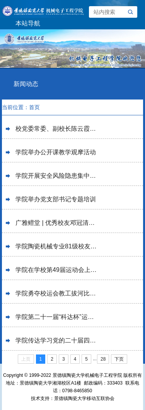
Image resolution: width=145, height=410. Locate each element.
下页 (119, 359)
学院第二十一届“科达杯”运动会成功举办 (57, 317)
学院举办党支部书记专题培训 (55, 199)
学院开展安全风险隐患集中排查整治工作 (57, 175)
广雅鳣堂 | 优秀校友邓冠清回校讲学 (57, 222)
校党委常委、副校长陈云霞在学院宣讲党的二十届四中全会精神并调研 (57, 128)
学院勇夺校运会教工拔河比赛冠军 (57, 293)
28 (103, 359)
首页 (34, 107)
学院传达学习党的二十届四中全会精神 (57, 340)
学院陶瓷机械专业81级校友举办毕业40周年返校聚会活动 (57, 246)
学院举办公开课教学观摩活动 (55, 152)
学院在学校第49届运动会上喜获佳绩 (57, 270)
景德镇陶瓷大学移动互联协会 (84, 398)
